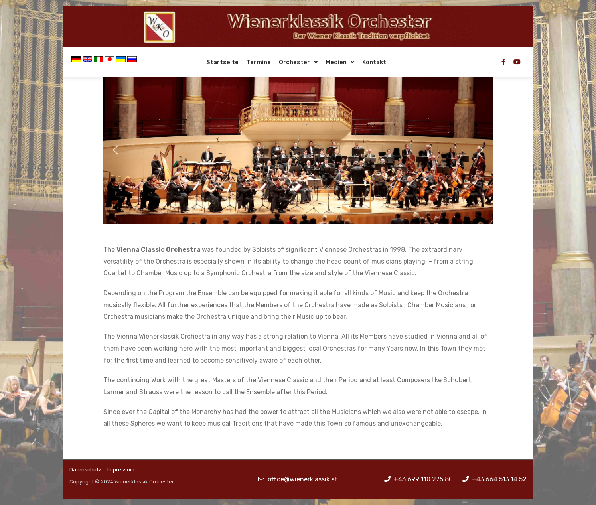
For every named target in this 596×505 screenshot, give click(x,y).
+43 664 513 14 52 (499, 479)
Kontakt (374, 62)
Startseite (222, 62)
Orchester (294, 62)
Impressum (120, 470)
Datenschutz (85, 470)
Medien (336, 62)
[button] (115, 150)
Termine (259, 62)
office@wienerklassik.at (302, 479)
